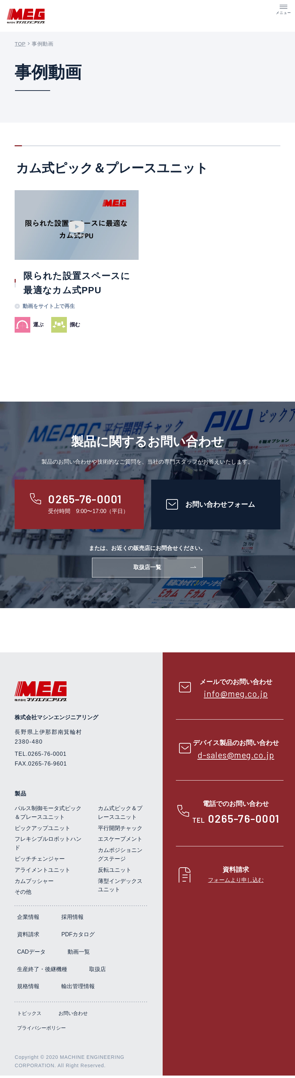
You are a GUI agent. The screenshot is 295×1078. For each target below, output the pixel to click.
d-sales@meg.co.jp (235, 757)
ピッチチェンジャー (40, 861)
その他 (23, 895)
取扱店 (97, 972)
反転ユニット (114, 872)
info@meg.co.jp (236, 696)
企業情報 (28, 919)
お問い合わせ (73, 1015)
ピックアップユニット (42, 830)
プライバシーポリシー (41, 1030)
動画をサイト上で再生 (49, 307)
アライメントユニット (42, 872)
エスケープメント (120, 842)
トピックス (29, 1015)
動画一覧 (79, 954)
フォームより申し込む (236, 882)
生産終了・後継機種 (42, 972)
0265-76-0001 (243, 820)
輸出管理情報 (78, 989)
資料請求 (28, 937)
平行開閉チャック (120, 830)
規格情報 (28, 989)
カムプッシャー (34, 883)
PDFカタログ (78, 937)
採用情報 (72, 919)
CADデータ (31, 954)
